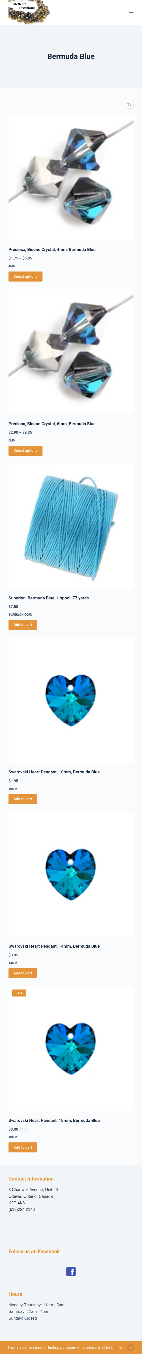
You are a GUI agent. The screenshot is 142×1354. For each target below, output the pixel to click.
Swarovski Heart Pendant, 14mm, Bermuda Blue (54, 946)
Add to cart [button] (23, 624)
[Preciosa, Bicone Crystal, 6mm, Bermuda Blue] (71, 351)
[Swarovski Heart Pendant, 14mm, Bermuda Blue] (71, 874)
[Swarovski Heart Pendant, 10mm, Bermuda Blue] (71, 700)
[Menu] (131, 12)
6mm (12, 440)
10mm (12, 789)
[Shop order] (129, 104)
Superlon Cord (20, 614)
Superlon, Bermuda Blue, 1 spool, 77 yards (48, 597)
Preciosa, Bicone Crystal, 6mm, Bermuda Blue (52, 423)
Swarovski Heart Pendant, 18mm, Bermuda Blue (54, 1120)
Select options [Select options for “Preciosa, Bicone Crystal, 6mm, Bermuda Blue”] (26, 450)
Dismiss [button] (130, 1347)
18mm (12, 1137)
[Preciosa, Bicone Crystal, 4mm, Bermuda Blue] (71, 177)
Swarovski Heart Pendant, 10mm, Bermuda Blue (54, 771)
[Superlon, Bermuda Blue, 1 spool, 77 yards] (71, 526)
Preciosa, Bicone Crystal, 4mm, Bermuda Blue (52, 249)
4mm (12, 266)
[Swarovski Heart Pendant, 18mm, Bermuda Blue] (71, 1048)
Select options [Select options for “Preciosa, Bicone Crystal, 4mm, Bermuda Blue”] (26, 276)
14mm (12, 963)
